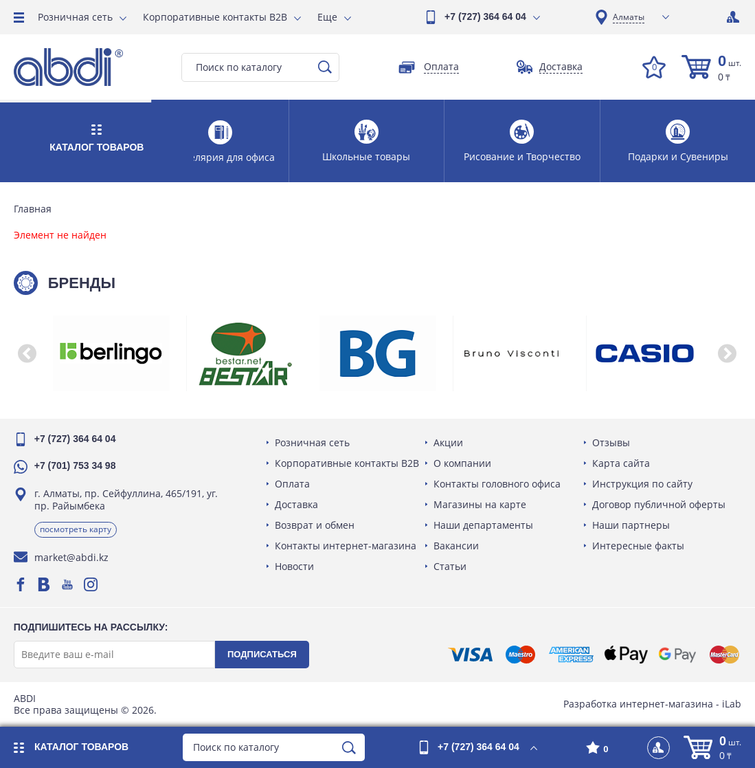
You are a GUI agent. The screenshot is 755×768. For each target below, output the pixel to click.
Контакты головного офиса (497, 483)
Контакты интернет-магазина (345, 545)
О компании (462, 463)
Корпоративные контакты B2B (215, 16)
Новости (294, 566)
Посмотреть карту (75, 529)
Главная (33, 209)
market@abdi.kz (71, 557)
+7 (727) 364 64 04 (485, 16)
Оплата (292, 483)
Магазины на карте (479, 504)
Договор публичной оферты (658, 504)
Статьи (449, 566)
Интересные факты (638, 545)
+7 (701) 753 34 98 (75, 465)
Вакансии (456, 545)
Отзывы (611, 442)
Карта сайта (621, 463)
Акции (448, 442)
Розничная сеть (75, 16)
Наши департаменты (483, 524)
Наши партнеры (631, 524)
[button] (27, 353)
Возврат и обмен (314, 524)
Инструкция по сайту (642, 483)
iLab (731, 703)
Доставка (296, 504)
